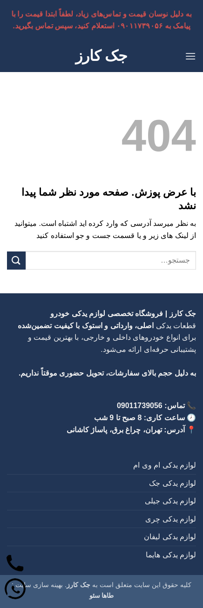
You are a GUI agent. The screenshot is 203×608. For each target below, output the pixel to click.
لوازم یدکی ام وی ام (164, 465)
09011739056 (139, 406)
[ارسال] (16, 260)
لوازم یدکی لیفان (170, 537)
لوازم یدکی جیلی (170, 501)
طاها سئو (101, 595)
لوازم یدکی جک (172, 483)
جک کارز (101, 55)
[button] (190, 56)
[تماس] (15, 565)
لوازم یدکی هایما (171, 555)
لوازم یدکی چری (170, 519)
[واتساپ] (15, 590)
